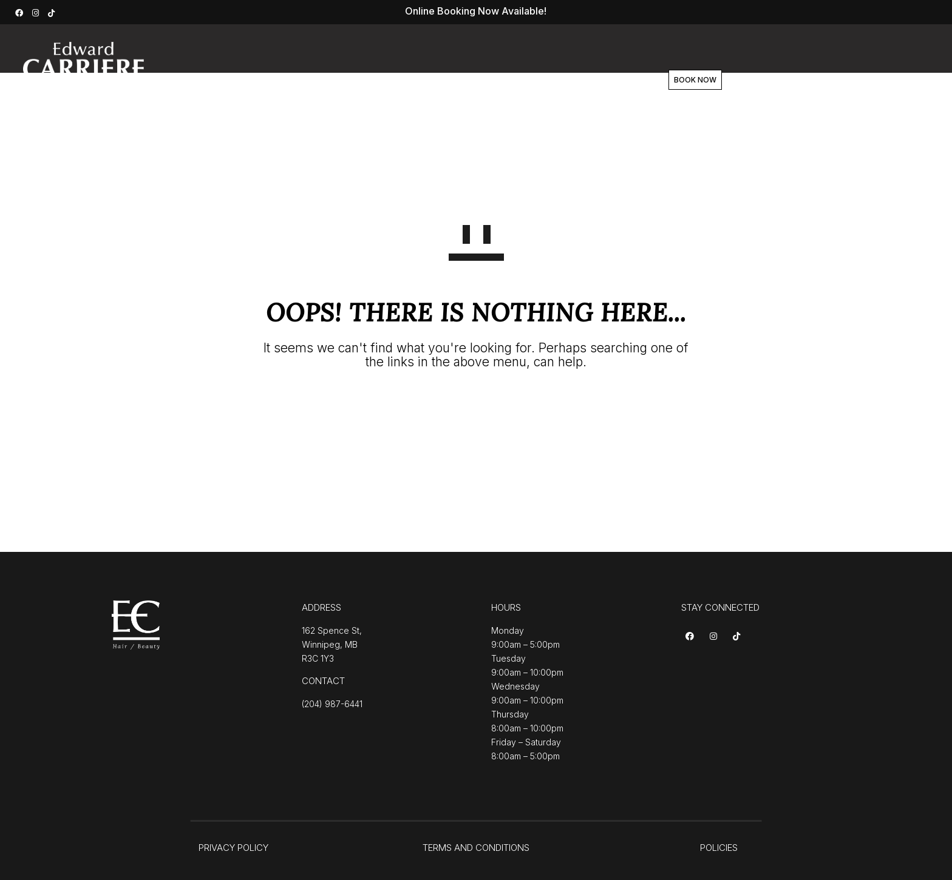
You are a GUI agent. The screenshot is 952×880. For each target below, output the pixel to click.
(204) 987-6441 (332, 704)
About (429, 80)
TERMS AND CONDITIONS (476, 847)
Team (480, 80)
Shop (530, 80)
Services (371, 80)
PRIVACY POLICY (233, 847)
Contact (584, 80)
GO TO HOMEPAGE (476, 406)
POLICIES (719, 847)
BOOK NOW (682, 79)
